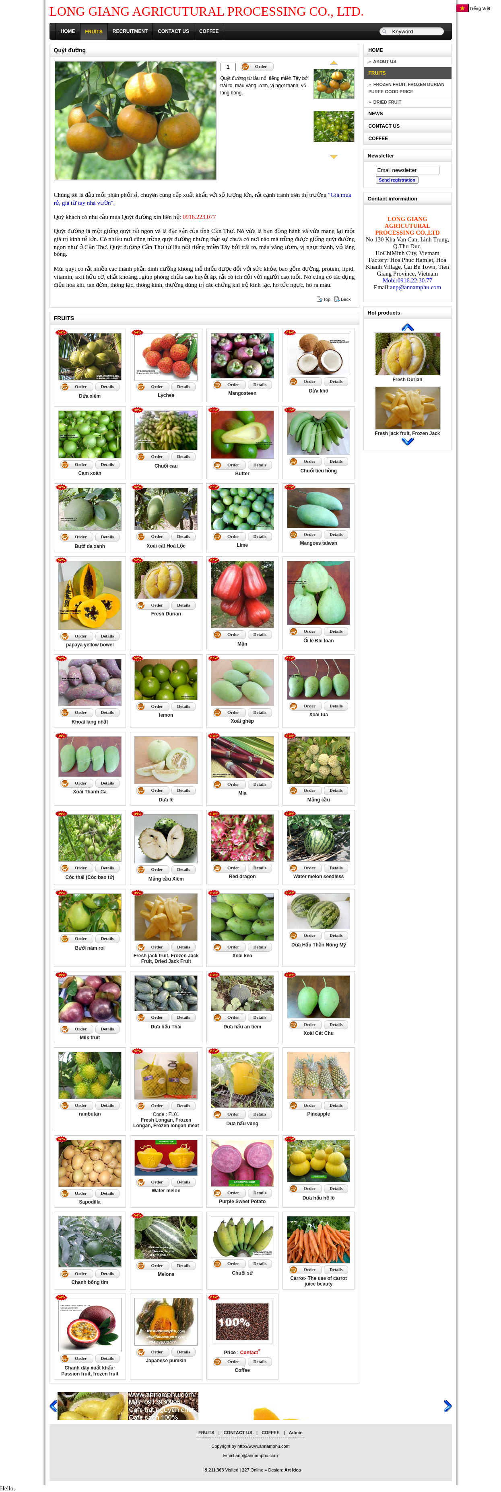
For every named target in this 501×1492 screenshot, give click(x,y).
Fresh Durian (407, 379)
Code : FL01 (166, 1120)
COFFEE (209, 31)
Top (326, 299)
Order (261, 66)
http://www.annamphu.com (263, 1446)
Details (107, 386)
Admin (296, 1432)
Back (345, 299)
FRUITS (94, 32)
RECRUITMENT (130, 31)
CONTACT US (173, 31)
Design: (284, 1469)
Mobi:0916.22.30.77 (407, 280)
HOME (68, 31)
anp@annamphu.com (415, 287)
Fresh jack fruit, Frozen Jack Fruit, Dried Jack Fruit (407, 436)
